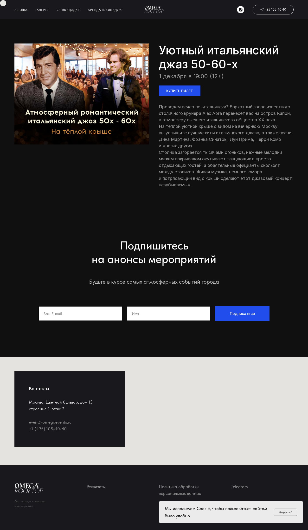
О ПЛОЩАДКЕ (68, 10)
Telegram (239, 486)
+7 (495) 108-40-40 (48, 428)
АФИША (20, 10)
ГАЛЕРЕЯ (42, 10)
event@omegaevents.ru (50, 422)
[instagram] (240, 9)
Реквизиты (96, 486)
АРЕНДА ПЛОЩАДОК (105, 10)
